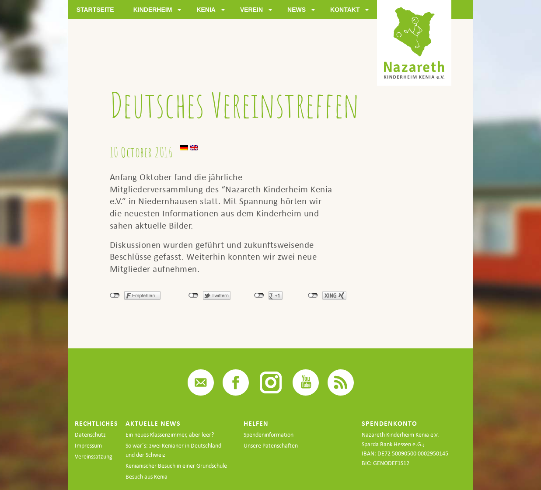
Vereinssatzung (93, 456)
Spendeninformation (268, 434)
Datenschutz (90, 434)
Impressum (88, 445)
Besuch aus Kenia (147, 476)
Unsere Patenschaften (271, 445)
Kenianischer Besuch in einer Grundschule (176, 465)
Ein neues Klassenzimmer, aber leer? (170, 434)
